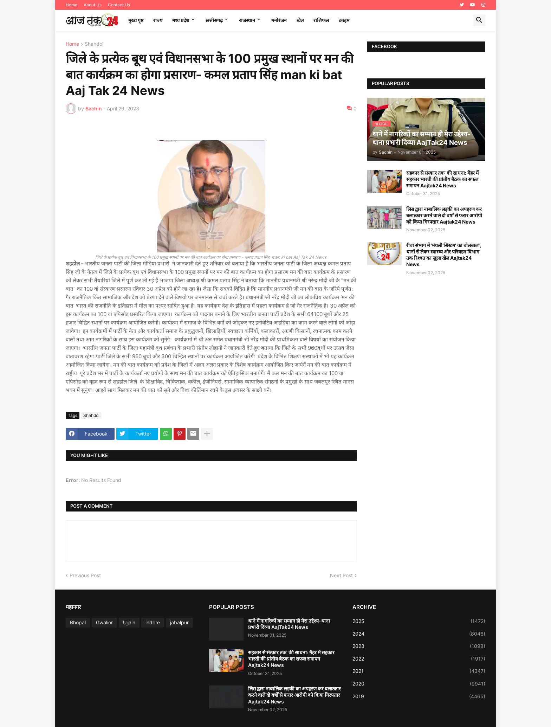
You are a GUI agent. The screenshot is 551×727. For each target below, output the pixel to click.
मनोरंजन (279, 20)
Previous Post (85, 575)
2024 (418, 633)
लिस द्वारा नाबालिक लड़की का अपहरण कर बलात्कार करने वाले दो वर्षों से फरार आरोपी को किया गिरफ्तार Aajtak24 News (444, 215)
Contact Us (119, 4)
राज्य (157, 20)
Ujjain (129, 622)
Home (71, 4)
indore (152, 622)
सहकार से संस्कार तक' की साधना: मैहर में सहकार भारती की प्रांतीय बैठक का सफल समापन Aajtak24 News (442, 179)
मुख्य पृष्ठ (135, 20)
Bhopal (78, 622)
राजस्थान (247, 20)
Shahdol (94, 44)
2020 (418, 683)
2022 (418, 658)
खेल (300, 20)
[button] (479, 20)
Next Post (341, 575)
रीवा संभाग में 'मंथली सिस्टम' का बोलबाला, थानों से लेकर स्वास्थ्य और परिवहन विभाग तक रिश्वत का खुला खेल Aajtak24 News (443, 255)
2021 (418, 671)
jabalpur (179, 622)
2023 (418, 646)
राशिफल (321, 20)
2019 (418, 696)
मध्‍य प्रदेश (180, 20)
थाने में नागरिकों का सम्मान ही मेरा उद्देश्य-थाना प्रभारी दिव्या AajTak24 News (289, 624)
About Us (93, 4)
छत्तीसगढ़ (214, 20)
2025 (418, 621)
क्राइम (344, 20)
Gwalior (104, 622)
